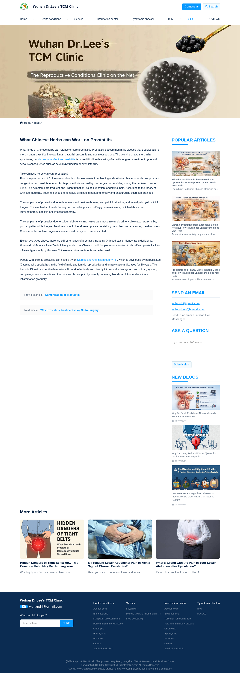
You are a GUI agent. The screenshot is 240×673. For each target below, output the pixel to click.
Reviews (201, 613)
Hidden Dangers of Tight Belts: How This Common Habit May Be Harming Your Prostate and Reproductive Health (49, 564)
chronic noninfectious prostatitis (56, 159)
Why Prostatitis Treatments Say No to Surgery (69, 310)
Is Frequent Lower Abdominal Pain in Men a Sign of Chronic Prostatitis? (119, 564)
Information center (107, 19)
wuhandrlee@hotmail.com (188, 309)
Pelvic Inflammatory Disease (108, 623)
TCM (171, 19)
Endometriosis (100, 613)
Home (23, 19)
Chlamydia (98, 628)
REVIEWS (214, 19)
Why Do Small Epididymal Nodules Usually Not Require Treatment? (194, 415)
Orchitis (97, 643)
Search (213, 6)
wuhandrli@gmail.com (186, 303)
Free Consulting (134, 618)
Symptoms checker (143, 19)
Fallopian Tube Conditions (106, 618)
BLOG (190, 19)
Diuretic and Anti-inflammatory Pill (97, 259)
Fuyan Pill (131, 608)
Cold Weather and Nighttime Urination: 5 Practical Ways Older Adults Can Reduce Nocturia (193, 496)
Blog (37, 122)
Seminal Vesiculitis (103, 648)
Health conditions (50, 19)
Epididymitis (99, 633)
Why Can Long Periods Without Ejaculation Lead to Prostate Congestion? (194, 455)
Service (78, 19)
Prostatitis (98, 638)
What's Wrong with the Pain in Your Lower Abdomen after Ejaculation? (186, 564)
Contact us (192, 6)
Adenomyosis (100, 608)
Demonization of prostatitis (62, 294)
